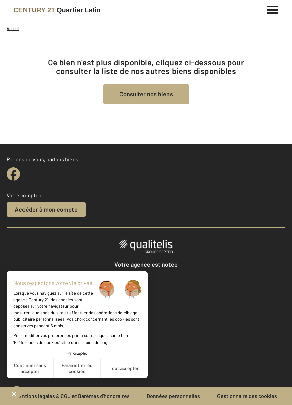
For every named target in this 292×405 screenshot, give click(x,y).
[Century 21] (57, 10)
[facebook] (13, 174)
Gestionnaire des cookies (247, 396)
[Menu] (273, 9)
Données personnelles (173, 396)
